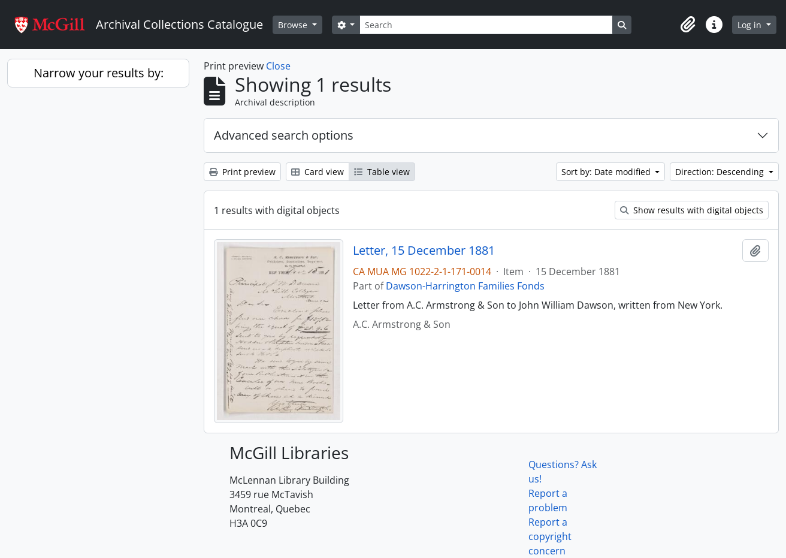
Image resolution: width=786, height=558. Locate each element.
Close (278, 66)
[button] (688, 24)
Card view (317, 171)
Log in (750, 25)
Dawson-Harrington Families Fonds (465, 285)
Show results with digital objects (691, 210)
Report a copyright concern (550, 536)
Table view (382, 171)
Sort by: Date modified (607, 171)
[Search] (485, 25)
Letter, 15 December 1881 (424, 250)
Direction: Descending (720, 171)
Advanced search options (283, 135)
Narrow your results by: (99, 73)
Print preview (242, 171)
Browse (294, 25)
